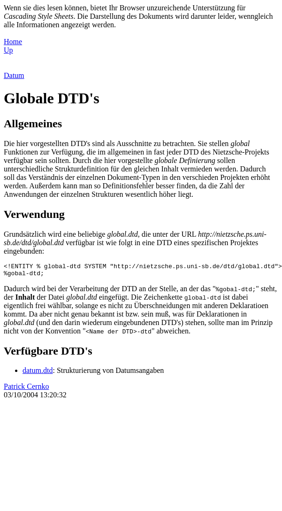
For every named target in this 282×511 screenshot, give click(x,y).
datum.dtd (38, 373)
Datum (14, 75)
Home (13, 42)
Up (8, 50)
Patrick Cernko (26, 389)
